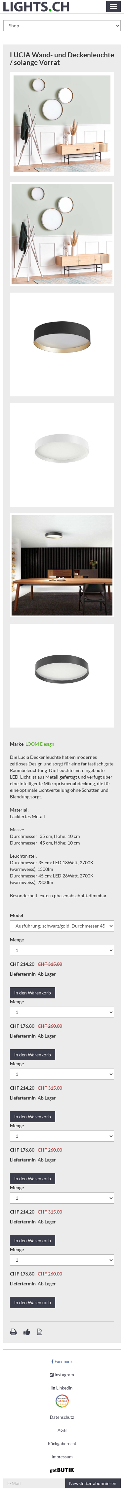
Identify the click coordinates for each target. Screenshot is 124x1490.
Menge (17, 939)
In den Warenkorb (32, 992)
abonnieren (92, 1483)
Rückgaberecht (62, 1443)
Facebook (62, 1361)
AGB (62, 1430)
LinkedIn (62, 1388)
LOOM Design (39, 744)
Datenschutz (62, 1417)
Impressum (62, 1456)
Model (17, 915)
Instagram (62, 1374)
